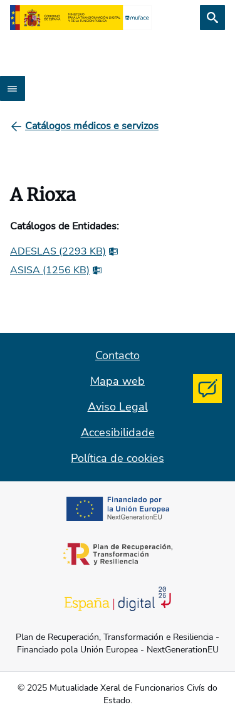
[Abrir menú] (12, 88)
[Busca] (212, 17)
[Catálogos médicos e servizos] (92, 125)
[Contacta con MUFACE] (207, 389)
